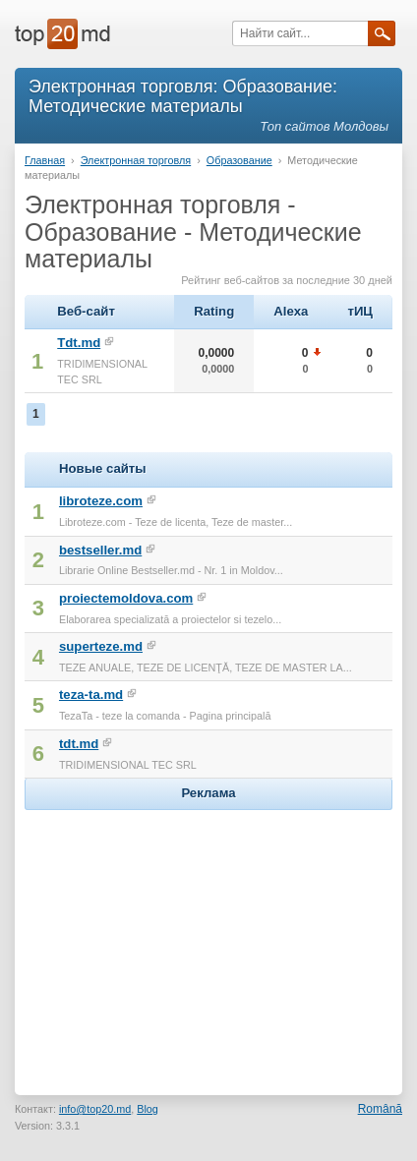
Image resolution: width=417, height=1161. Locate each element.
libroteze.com (101, 500)
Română (380, 1109)
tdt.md (78, 743)
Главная (45, 160)
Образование (239, 160)
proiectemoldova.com (126, 598)
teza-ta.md (91, 694)
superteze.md (101, 646)
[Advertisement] (208, 938)
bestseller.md (100, 550)
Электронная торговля (136, 160)
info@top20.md (95, 1109)
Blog (147, 1109)
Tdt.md (78, 342)
